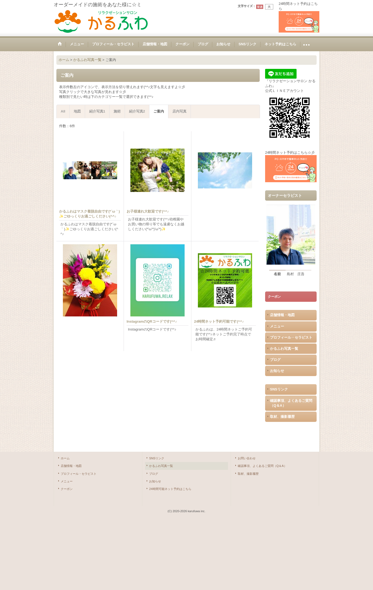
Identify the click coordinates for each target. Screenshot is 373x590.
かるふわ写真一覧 (284, 349)
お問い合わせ (247, 458)
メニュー (277, 326)
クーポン (67, 488)
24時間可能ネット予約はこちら (170, 488)
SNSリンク (279, 389)
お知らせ (277, 371)
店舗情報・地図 (282, 315)
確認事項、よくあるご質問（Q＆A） (291, 403)
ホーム (65, 458)
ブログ (275, 360)
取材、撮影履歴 (282, 417)
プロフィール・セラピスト (291, 337)
